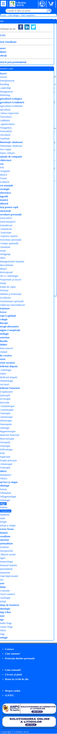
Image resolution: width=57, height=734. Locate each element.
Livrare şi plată (13, 674)
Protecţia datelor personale (20, 658)
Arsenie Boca (39, 39)
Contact (9, 649)
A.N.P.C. (10, 695)
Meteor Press (38, 42)
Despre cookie (12, 690)
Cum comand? (13, 670)
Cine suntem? (12, 653)
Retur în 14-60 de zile (17, 679)
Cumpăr (12, 61)
